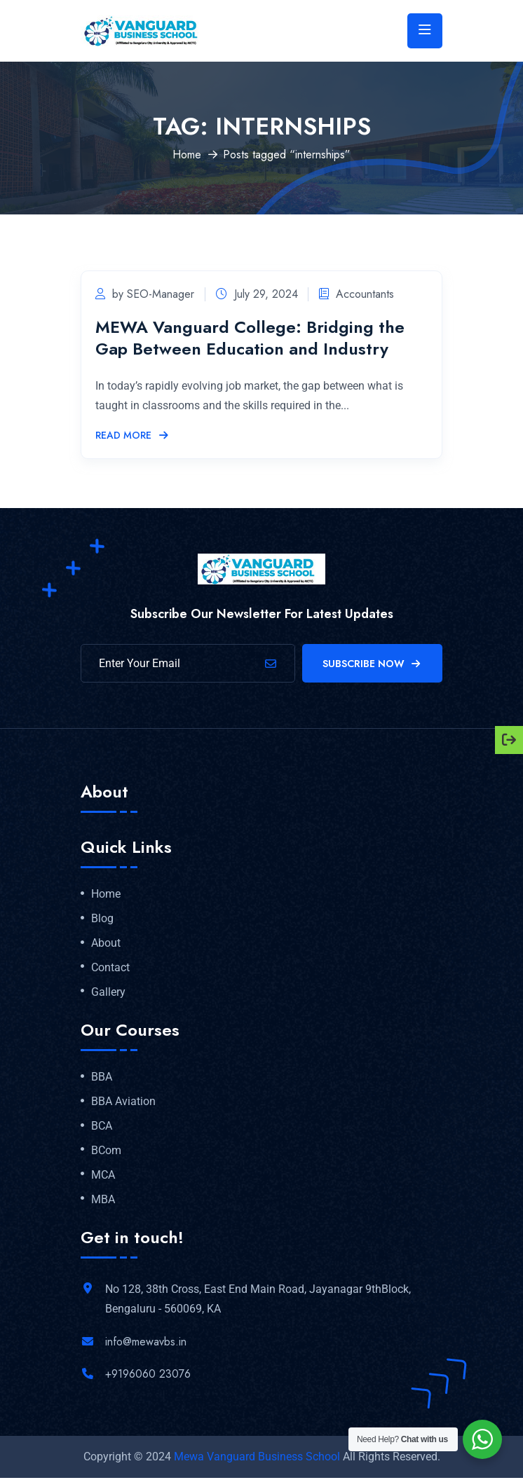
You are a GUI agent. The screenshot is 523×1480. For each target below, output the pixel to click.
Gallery (108, 993)
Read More (132, 437)
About (106, 944)
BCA (101, 1127)
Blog (102, 920)
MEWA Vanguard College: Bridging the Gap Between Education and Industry (250, 339)
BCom (106, 1152)
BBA (101, 1079)
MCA (103, 1176)
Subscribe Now (372, 665)
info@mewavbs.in (145, 1343)
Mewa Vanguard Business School (257, 1458)
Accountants (362, 295)
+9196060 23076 (148, 1375)
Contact (110, 969)
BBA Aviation (123, 1103)
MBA (103, 1201)
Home (186, 156)
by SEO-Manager (144, 295)
